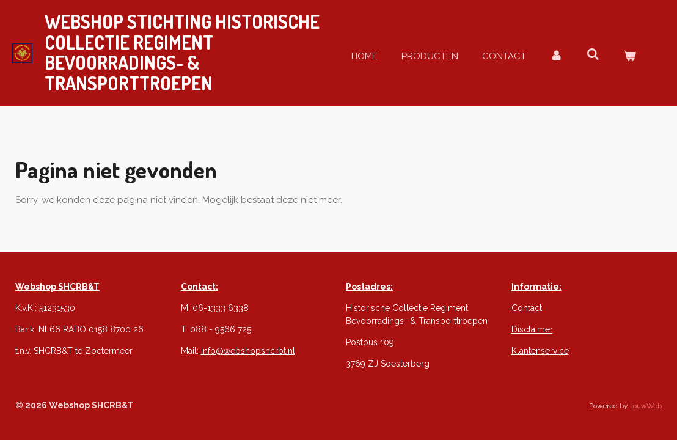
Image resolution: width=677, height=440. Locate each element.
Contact (526, 308)
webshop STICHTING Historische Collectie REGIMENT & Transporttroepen (182, 52)
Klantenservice (540, 351)
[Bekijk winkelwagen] (629, 56)
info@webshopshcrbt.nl (248, 351)
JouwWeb (645, 406)
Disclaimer (532, 329)
